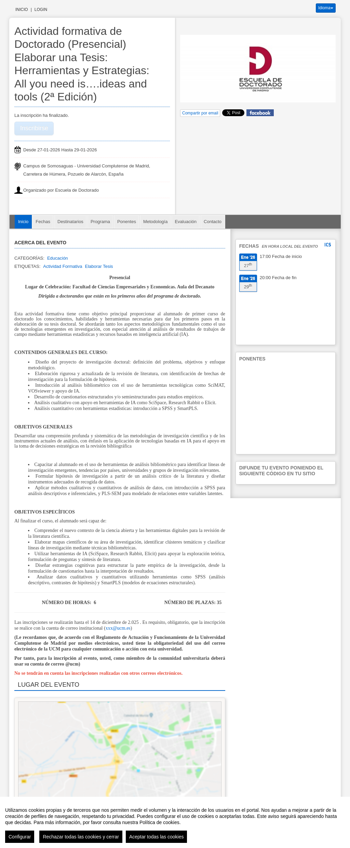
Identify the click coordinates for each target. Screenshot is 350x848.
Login (41, 9)
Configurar (20, 836)
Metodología (155, 221)
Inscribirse (34, 128)
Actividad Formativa (62, 266)
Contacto (212, 221)
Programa (100, 221)
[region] (175, 822)
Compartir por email (200, 113)
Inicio (21, 9)
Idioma (325, 7)
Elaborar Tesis (99, 266)
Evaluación (186, 221)
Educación (57, 258)
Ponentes (126, 221)
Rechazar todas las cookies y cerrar (81, 836)
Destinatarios (70, 221)
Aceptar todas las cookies (156, 836)
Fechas (43, 221)
